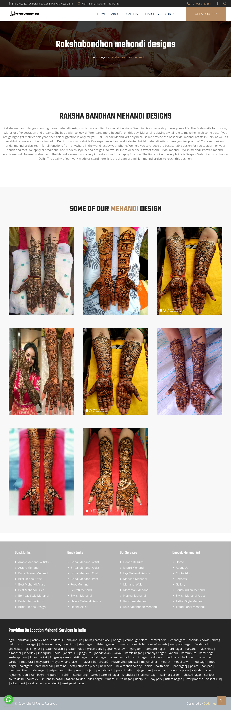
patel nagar (38, 670)
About (116, 14)
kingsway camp (60, 657)
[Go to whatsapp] (8, 699)
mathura (27, 662)
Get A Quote (206, 14)
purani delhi (124, 670)
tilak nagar (95, 679)
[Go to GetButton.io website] (8, 706)
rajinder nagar (202, 670)
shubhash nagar (53, 679)
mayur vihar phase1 (65, 662)
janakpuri (70, 653)
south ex (33, 679)
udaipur (140, 679)
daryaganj (32, 644)
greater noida (75, 649)
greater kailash (53, 649)
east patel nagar (181, 644)
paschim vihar (18, 670)
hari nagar (176, 649)
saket (95, 675)
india (57, 653)
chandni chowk (199, 640)
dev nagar (86, 644)
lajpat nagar (98, 657)
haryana (191, 649)
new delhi (107, 666)
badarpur (57, 640)
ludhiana (173, 657)
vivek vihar (35, 683)
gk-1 (28, 649)
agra (12, 640)
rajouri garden (19, 675)
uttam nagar (173, 679)
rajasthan (160, 670)
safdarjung (80, 675)
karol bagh (206, 653)
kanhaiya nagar (155, 653)
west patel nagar (73, 683)
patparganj (56, 670)
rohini (66, 675)
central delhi (159, 640)
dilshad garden (105, 644)
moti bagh (200, 662)
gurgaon (136, 649)
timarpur (112, 679)
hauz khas (206, 649)
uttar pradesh (194, 679)
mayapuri (42, 662)
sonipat (209, 675)
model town (181, 662)
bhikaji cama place (98, 640)
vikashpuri (18, 683)
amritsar (24, 640)
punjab (89, 670)
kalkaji (118, 653)
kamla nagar (134, 653)
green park (95, 649)
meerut (165, 662)
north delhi (163, 666)
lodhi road (158, 657)
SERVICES (150, 14)
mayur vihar (149, 662)
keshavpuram (18, 657)
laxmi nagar (140, 657)
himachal (15, 653)
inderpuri (44, 653)
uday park (156, 679)
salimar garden (170, 675)
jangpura (85, 653)
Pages (103, 57)
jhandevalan (102, 653)
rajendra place (180, 670)
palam (194, 666)
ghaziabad (16, 649)
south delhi (17, 679)
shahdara (129, 675)
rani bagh (37, 675)
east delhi (138, 644)
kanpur (174, 653)
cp (20, 644)
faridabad (201, 644)
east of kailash (158, 644)
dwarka (124, 644)
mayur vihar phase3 (125, 662)
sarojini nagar (110, 675)
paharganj (180, 666)
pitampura (74, 670)
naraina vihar (44, 666)
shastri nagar (193, 675)
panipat (206, 666)
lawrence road (119, 657)
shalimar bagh (148, 675)
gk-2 (37, 649)
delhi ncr (70, 644)
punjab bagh (105, 670)
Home (101, 14)
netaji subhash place (83, 666)
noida (149, 666)
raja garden (144, 670)
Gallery (132, 14)
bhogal (118, 640)
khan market (39, 657)
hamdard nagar (155, 649)
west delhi (52, 683)
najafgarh (26, 666)
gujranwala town (116, 649)
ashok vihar (40, 640)
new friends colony (129, 666)
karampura (189, 653)
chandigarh (178, 640)
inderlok (30, 653)
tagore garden (76, 679)
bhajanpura (74, 640)
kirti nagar (81, 657)
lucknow (188, 657)
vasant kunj (214, 679)
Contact (171, 14)
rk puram (53, 675)
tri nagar (127, 679)
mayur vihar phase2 (95, 662)
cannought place (136, 640)
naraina (61, 666)
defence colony (51, 644)
